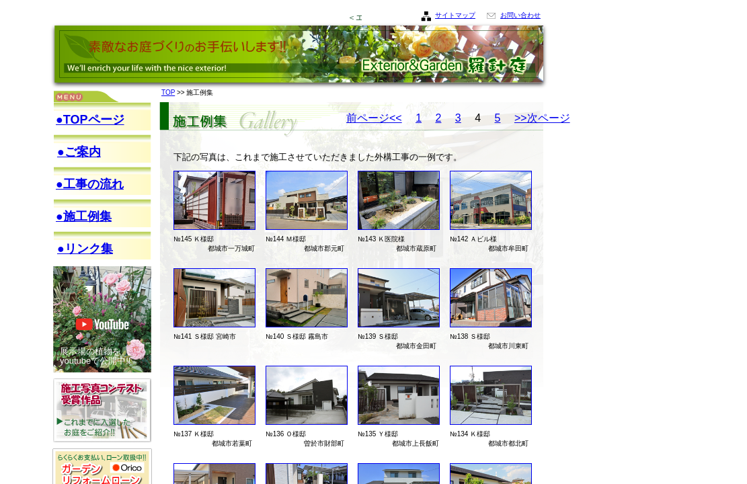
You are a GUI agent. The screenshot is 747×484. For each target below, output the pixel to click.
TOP (168, 92)
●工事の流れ (90, 184)
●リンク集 (85, 248)
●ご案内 (79, 152)
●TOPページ (90, 119)
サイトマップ (455, 15)
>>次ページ (542, 118)
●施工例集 (84, 216)
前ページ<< (374, 118)
